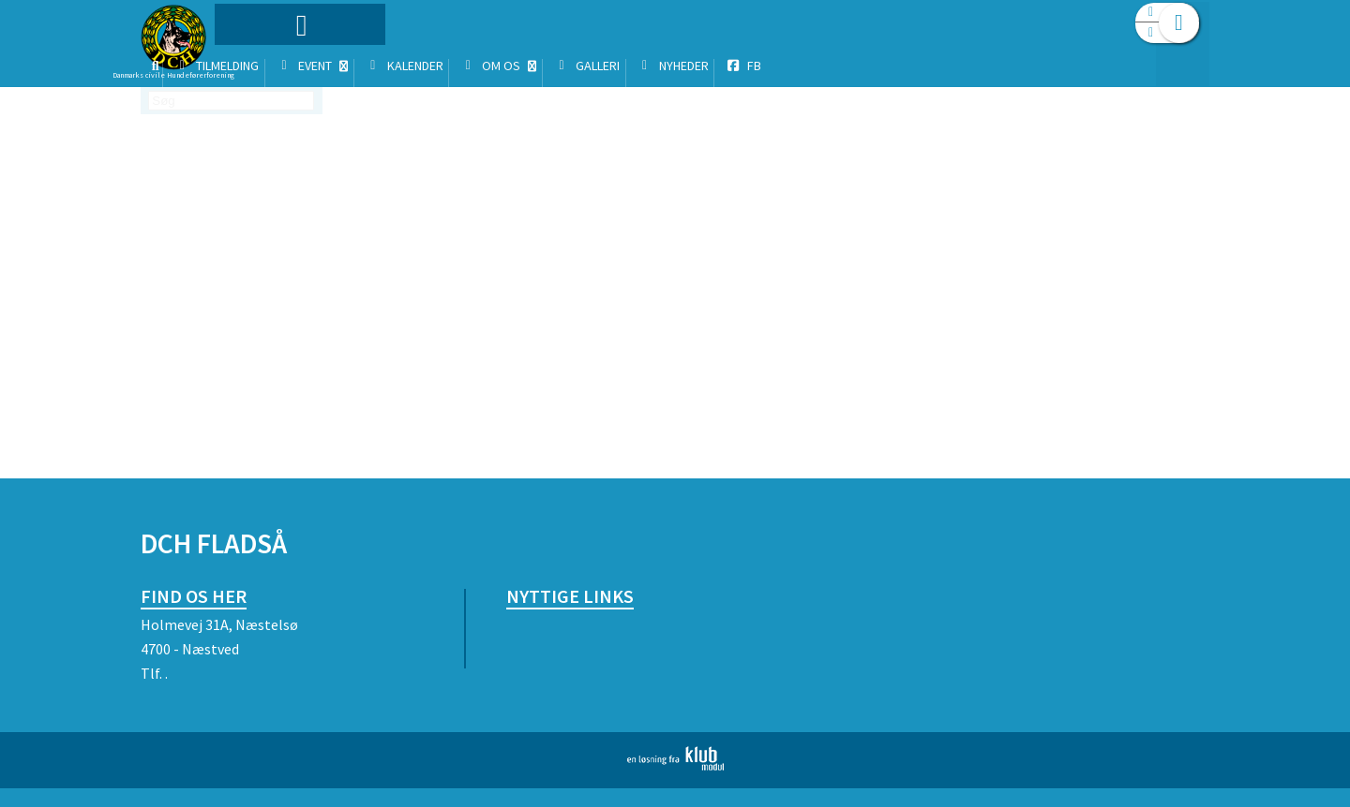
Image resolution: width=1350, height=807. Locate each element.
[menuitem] (258, 63)
